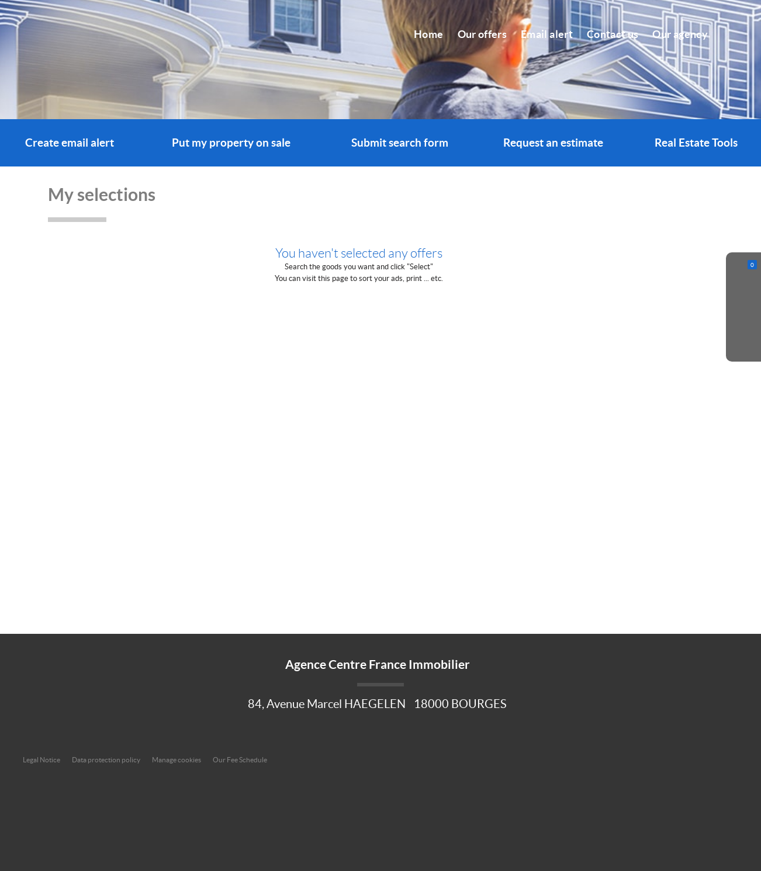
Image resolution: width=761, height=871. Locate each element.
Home (428, 34)
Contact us (613, 34)
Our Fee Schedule (240, 760)
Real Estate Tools (696, 143)
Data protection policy (106, 760)
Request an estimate (553, 143)
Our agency (680, 34)
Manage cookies (176, 760)
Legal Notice (41, 760)
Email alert (547, 34)
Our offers (482, 34)
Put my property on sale (231, 143)
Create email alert (69, 143)
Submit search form (399, 143)
